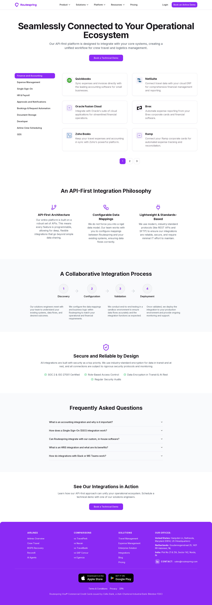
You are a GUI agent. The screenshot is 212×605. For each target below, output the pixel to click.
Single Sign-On (25, 88)
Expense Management (28, 82)
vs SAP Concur (81, 552)
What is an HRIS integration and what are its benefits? (106, 447)
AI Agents (31, 557)
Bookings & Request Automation (33, 108)
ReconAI (31, 552)
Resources (118, 4)
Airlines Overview (35, 538)
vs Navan (78, 543)
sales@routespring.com (185, 561)
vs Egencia (79, 557)
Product (65, 4)
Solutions (82, 4)
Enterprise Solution (127, 548)
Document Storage (26, 115)
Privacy (113, 588)
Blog (120, 557)
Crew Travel (33, 543)
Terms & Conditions (98, 588)
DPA (121, 588)
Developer (22, 121)
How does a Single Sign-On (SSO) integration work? (106, 430)
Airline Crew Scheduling (29, 128)
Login (165, 4)
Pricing (133, 4)
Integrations (124, 552)
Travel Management (128, 538)
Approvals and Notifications (31, 102)
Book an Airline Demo (184, 4)
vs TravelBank (81, 548)
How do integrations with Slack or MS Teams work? (106, 455)
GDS (19, 134)
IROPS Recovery (35, 548)
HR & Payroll (23, 95)
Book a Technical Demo (106, 58)
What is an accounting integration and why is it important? (106, 422)
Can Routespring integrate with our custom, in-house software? (106, 438)
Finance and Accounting (29, 75)
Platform (100, 4)
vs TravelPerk (80, 538)
